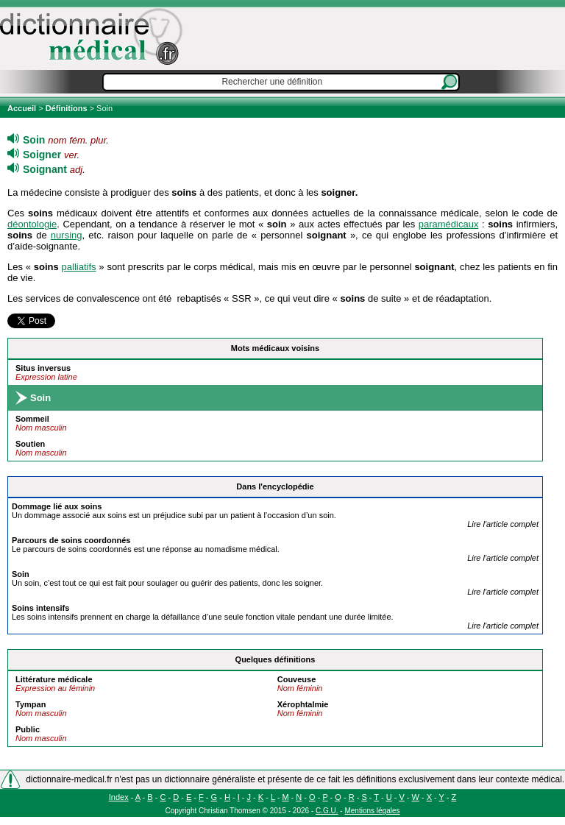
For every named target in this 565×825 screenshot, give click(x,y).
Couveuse (296, 679)
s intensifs (40, 607)
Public (27, 729)
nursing (66, 235)
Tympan (30, 704)
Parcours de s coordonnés (71, 540)
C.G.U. (327, 811)
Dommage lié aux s (57, 506)
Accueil (22, 108)
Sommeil (32, 418)
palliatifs (79, 266)
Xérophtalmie (303, 704)
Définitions (67, 108)
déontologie (32, 224)
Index (119, 797)
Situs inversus (43, 368)
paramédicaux (449, 224)
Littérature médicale (54, 679)
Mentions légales (371, 811)
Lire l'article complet (503, 524)
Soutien (30, 443)
